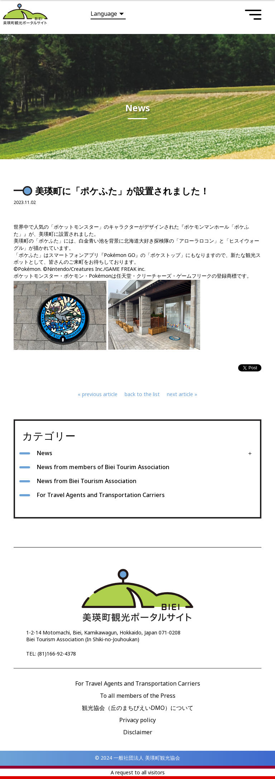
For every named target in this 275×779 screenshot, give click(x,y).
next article (180, 394)
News (44, 453)
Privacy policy (137, 720)
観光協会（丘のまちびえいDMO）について (137, 708)
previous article (99, 394)
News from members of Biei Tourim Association (103, 467)
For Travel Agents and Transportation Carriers (101, 495)
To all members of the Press (137, 696)
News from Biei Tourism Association (86, 481)
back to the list (142, 394)
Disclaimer (137, 732)
